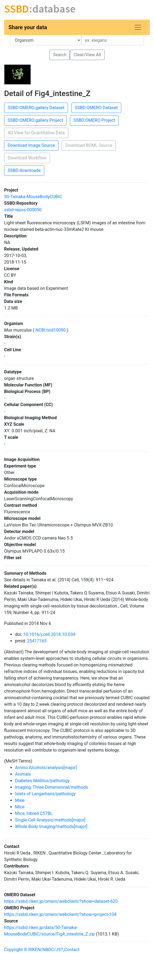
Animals (23, 774)
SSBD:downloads (24, 170)
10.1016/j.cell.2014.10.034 (49, 634)
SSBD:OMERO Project (94, 120)
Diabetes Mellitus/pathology (42, 780)
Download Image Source (31, 145)
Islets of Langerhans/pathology (45, 793)
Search (59, 54)
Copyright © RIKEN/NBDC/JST (33, 949)
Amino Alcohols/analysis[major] (46, 767)
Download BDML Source (88, 145)
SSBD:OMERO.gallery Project (35, 120)
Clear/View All (87, 54)
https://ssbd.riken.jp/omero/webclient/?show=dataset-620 (61, 901)
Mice (20, 806)
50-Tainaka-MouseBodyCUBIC (33, 196)
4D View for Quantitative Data (36, 132)
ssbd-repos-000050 (23, 209)
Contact (71, 949)
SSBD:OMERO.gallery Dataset (36, 107)
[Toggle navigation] (138, 27)
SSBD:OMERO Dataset (96, 107)
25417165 (37, 641)
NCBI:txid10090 (50, 330)
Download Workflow (27, 157)
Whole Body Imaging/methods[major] (51, 826)
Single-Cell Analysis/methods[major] (50, 820)
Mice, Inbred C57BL (34, 813)
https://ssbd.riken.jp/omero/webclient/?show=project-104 (60, 914)
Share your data (27, 27)
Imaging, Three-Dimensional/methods (51, 787)
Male (20, 800)
